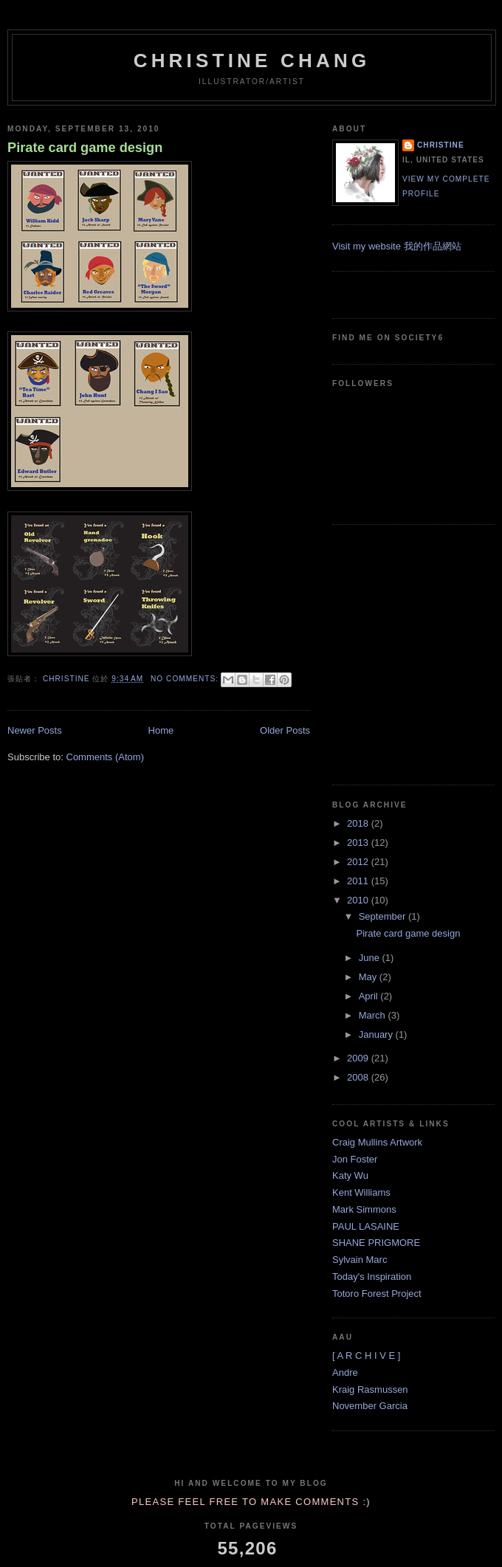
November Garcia (370, 1405)
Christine (440, 145)
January (377, 1034)
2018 (359, 823)
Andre (345, 1372)
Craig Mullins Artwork (377, 1142)
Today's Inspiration (371, 1276)
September (383, 916)
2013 (359, 842)
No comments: (186, 679)
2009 (359, 1058)
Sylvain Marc (359, 1259)
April (370, 996)
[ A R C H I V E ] (366, 1355)
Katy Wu (350, 1175)
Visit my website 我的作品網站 (396, 246)
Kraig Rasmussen (370, 1389)
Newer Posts (34, 730)
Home (161, 730)
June (370, 957)
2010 (359, 900)
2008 (359, 1077)
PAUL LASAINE (365, 1226)
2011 (359, 880)
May (369, 976)
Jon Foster (354, 1159)
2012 (359, 861)
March (373, 1015)
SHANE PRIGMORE (376, 1242)
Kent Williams (361, 1192)
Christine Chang (252, 60)
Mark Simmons (364, 1209)
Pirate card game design (84, 147)
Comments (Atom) (105, 756)
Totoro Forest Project (377, 1293)
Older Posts (285, 730)
